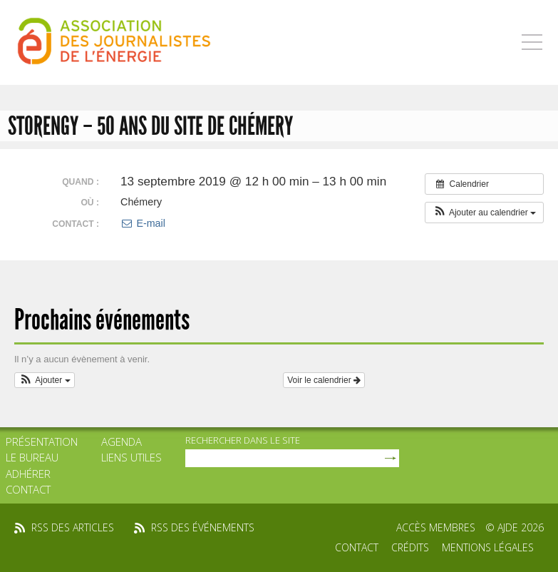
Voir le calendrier (324, 380)
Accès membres (435, 527)
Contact (28, 489)
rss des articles (72, 527)
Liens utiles (131, 457)
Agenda (121, 441)
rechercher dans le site (242, 440)
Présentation (42, 441)
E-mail (142, 223)
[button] (484, 213)
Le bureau (32, 457)
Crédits (410, 547)
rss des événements (202, 527)
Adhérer (28, 473)
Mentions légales (488, 547)
